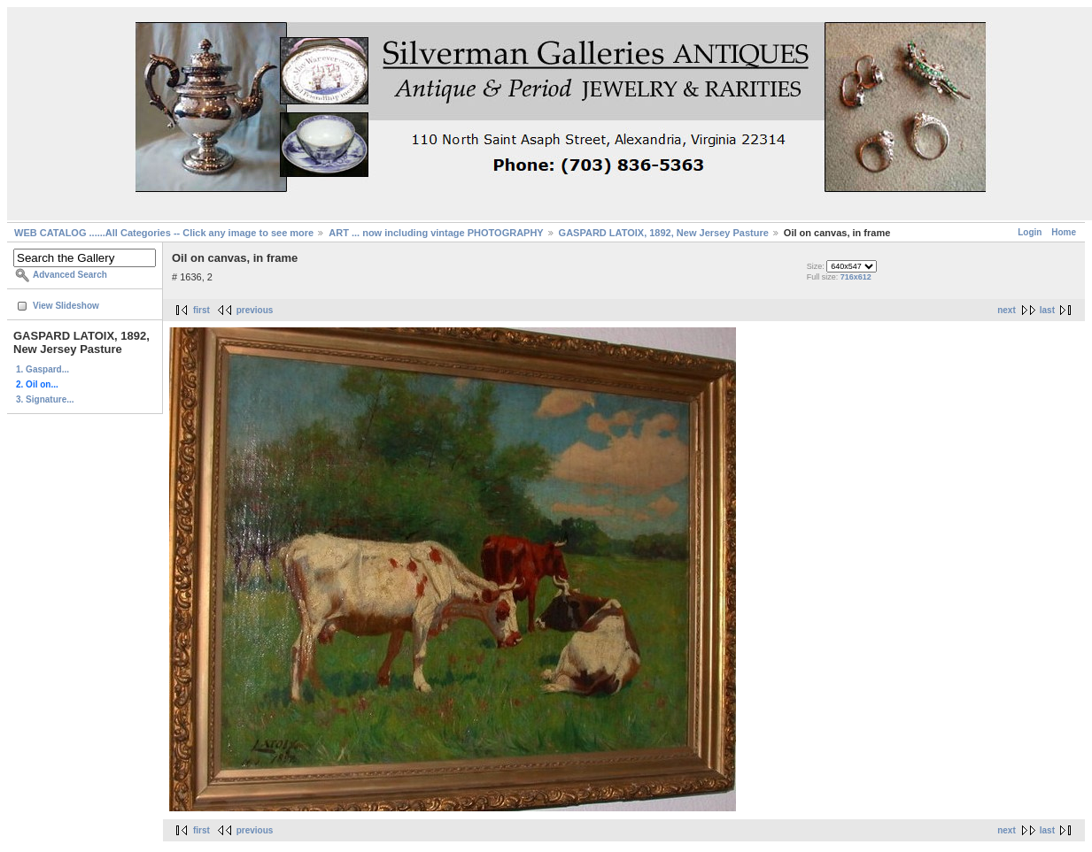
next (1006, 310)
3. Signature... (45, 399)
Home (1063, 232)
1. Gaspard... (42, 369)
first (201, 310)
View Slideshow (66, 306)
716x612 (855, 276)
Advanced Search (70, 275)
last (1047, 310)
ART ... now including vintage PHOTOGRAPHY (436, 232)
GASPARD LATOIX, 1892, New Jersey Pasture (664, 232)
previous (255, 310)
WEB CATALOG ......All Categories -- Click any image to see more (164, 232)
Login (1030, 232)
